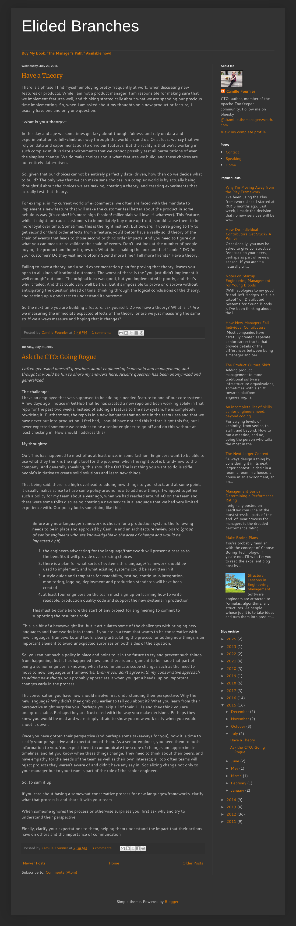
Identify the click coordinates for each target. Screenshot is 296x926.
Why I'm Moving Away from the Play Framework (249, 190)
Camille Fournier (240, 91)
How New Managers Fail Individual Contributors (247, 325)
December (240, 711)
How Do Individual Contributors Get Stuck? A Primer (248, 234)
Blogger (171, 901)
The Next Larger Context (246, 453)
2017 (232, 690)
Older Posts (192, 863)
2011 (232, 821)
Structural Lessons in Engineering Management (259, 582)
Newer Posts (34, 863)
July (235, 733)
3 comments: (103, 847)
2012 (232, 814)
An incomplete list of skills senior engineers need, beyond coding (248, 411)
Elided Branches (80, 26)
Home (114, 863)
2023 (232, 646)
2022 (232, 653)
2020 (232, 668)
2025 (232, 639)
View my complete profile (243, 132)
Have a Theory (42, 75)
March (237, 775)
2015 (232, 705)
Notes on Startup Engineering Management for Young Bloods (247, 280)
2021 (232, 661)
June (235, 761)
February (239, 783)
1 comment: (102, 332)
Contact (232, 152)
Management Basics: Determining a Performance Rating (249, 496)
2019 (232, 676)
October (238, 726)
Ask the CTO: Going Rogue (59, 357)
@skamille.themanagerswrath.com (247, 122)
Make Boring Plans (241, 537)
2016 (232, 698)
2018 (232, 683)
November (240, 719)
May (235, 768)
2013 (232, 807)
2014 (232, 799)
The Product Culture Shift (247, 365)
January (238, 790)
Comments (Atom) (61, 872)
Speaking (233, 158)
